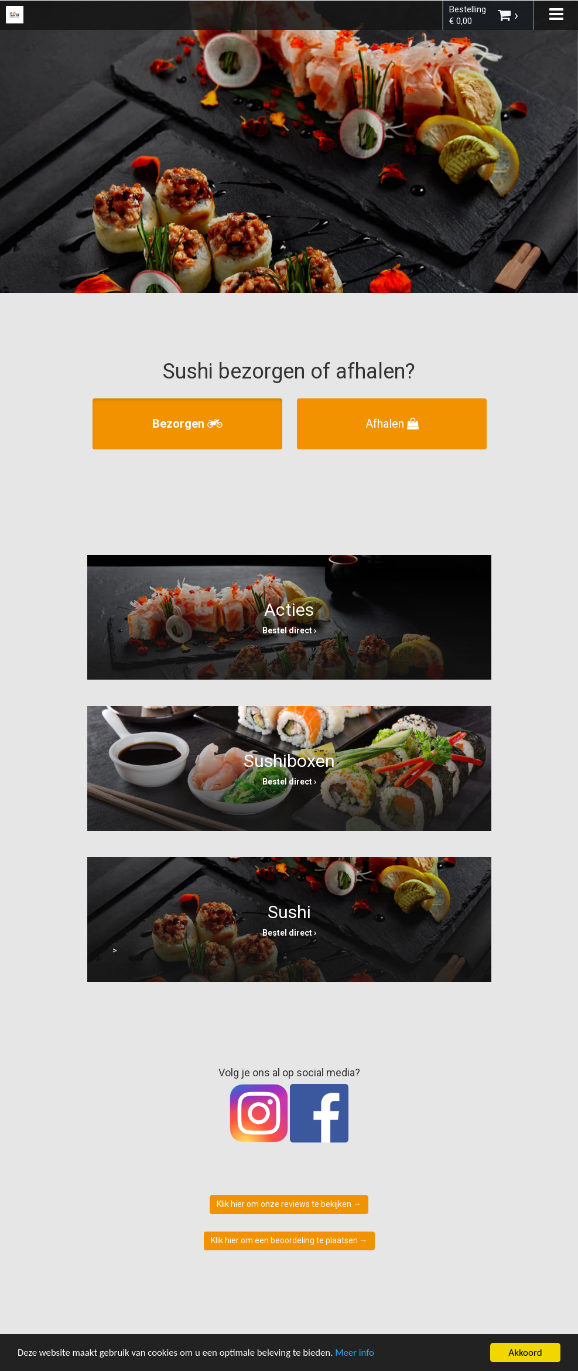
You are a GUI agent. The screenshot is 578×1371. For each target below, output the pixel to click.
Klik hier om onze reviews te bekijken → (289, 1204)
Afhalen (392, 424)
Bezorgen (187, 424)
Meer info (360, 1353)
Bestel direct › (289, 630)
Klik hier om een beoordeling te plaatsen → (289, 1240)
